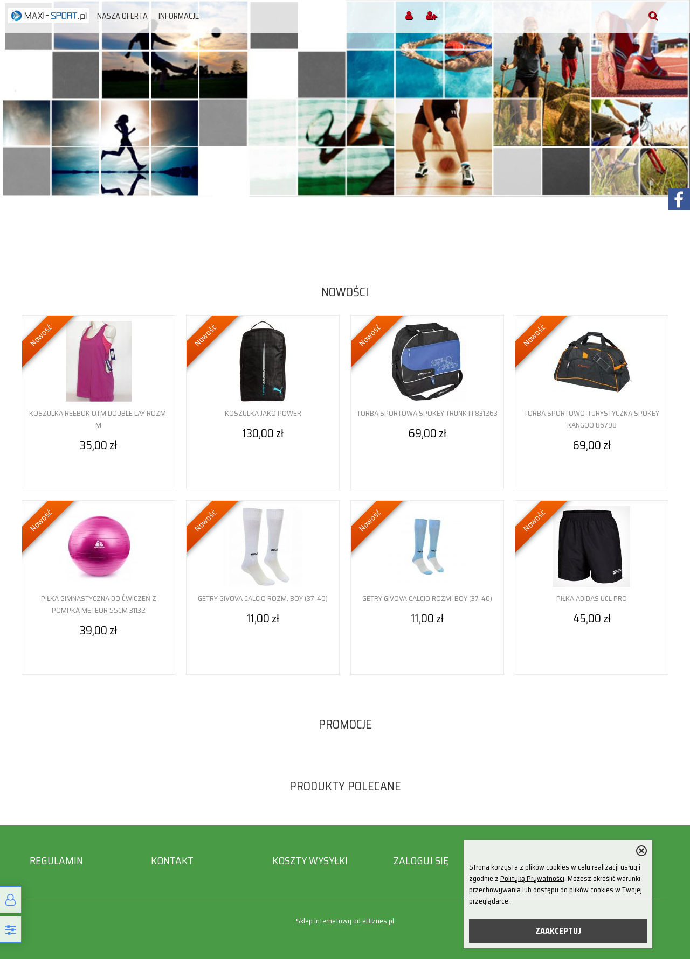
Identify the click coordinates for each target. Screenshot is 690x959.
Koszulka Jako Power (263, 413)
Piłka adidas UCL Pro (591, 598)
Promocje (345, 724)
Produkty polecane (345, 786)
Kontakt (172, 860)
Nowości (345, 292)
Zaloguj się (421, 860)
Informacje (178, 16)
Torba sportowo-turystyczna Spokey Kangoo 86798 (591, 419)
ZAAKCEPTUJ (558, 931)
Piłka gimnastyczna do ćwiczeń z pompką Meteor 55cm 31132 (98, 604)
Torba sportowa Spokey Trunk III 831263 (427, 413)
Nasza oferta (122, 16)
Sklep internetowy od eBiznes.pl (345, 921)
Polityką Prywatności (532, 878)
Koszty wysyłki (310, 860)
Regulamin (56, 860)
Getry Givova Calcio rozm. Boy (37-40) (263, 598)
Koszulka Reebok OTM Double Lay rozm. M (98, 419)
